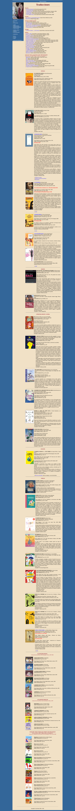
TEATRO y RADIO (16, 30)
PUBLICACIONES (16, 26)
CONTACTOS (15, 34)
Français (14, 37)
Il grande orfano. (29, 13)
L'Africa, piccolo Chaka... (30, 42)
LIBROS (14, 24)
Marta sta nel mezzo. (30, 51)
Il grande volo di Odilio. (30, 47)
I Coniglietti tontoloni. (30, 49)
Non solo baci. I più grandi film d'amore (33, 17)
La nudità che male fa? (30, 35)
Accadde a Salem (29, 33)
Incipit (36, 211)
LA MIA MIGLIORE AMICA (38, 233)
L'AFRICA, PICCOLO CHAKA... (40, 630)
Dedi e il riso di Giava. (30, 60)
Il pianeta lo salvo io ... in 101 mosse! (32, 30)
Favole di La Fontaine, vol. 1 (31, 41)
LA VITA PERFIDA (37, 182)
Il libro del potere (29, 23)
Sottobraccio (28, 36)
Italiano (14, 36)
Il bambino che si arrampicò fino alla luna (33, 25)
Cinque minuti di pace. (30, 43)
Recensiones (37, 179)
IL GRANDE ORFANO (37, 214)
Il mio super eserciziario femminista (32, 39)
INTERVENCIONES (16, 32)
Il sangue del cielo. (29, 11)
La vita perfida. (29, 12)
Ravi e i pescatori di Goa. (30, 64)
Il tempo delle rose (29, 27)
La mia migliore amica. (30, 14)
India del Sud (28, 18)
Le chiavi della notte (29, 10)
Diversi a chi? (28, 34)
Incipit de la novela (38, 177)
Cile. (27, 58)
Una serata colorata (29, 44)
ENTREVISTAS (15, 23)
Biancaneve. (28, 52)
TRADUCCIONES (16, 28)
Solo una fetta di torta (30, 46)
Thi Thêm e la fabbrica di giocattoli (32, 65)
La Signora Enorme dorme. (31, 45)
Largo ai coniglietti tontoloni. (31, 50)
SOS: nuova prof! (29, 24)
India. (27, 63)
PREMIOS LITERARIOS (17, 27)
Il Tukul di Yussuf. (29, 66)
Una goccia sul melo (29, 37)
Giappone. (28, 62)
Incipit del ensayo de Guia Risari (40, 178)
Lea (26, 22)
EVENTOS (15, 31)
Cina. (27, 59)
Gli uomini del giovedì (30, 9)
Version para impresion (17, 40)
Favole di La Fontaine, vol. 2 (31, 40)
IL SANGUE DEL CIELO (38, 134)
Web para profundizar (39, 475)
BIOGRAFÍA (15, 20)
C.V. (14, 21)
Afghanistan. (28, 57)
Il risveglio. (28, 48)
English (14, 38)
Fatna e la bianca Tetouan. (30, 61)
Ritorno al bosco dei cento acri (31, 26)
